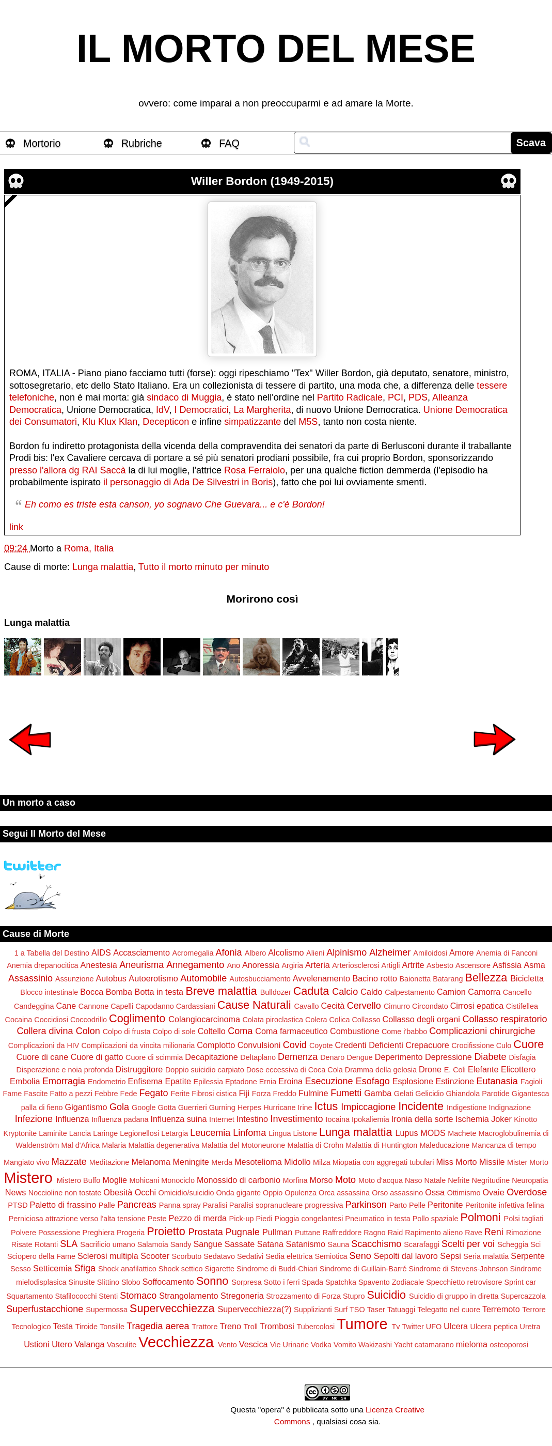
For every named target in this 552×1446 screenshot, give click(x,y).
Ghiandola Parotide (478, 1093)
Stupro (354, 1296)
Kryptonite (20, 1133)
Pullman (277, 1232)
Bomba (119, 991)
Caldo (371, 991)
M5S (308, 422)
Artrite (413, 965)
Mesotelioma (258, 1161)
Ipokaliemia (370, 1119)
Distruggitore (139, 1069)
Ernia (268, 1082)
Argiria (292, 965)
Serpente (528, 1255)
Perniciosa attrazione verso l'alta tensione (77, 1218)
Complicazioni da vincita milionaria (138, 1045)
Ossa (435, 1192)
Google (143, 1107)
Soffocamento (168, 1281)
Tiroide (86, 1326)
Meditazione (109, 1162)
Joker (501, 1119)
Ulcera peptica (494, 1326)
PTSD (17, 1205)
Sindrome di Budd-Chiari (277, 1269)
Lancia (80, 1133)
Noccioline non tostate (65, 1193)
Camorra (484, 991)
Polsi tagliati (524, 1218)
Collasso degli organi (421, 1019)
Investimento (296, 1119)
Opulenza (301, 1193)
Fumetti (345, 1093)
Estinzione (454, 1081)
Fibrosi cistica (214, 1093)
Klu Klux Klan (109, 422)
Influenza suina (179, 1119)
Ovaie (493, 1192)
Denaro (332, 1057)
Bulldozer (275, 992)
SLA (68, 1244)
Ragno (374, 1232)
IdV (162, 410)
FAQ (229, 143)
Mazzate (69, 1162)
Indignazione (510, 1107)
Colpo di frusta (127, 1031)
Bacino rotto (375, 978)
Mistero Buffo (79, 1180)
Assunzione (74, 979)
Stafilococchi (76, 1296)
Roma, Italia (89, 548)
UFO (433, 1326)
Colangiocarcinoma (204, 1019)
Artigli (390, 965)
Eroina (290, 1081)
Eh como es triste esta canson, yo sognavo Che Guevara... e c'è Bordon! (175, 504)
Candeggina (34, 1006)
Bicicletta (527, 978)
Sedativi (250, 1256)
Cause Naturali (254, 1004)
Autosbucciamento (259, 979)
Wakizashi (375, 1345)
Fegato (153, 1093)
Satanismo (305, 1244)
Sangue (207, 1244)
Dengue (359, 1057)
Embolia (25, 1081)
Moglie (114, 1180)
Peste (157, 1218)
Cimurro (397, 1006)
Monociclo (178, 1180)
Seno (360, 1256)
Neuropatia (530, 1180)
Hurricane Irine (287, 1107)
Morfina (294, 1180)
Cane (66, 1005)
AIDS (101, 952)
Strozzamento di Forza (303, 1296)
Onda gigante (238, 1193)
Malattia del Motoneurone (243, 1145)
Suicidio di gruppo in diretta (454, 1296)
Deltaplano (258, 1057)
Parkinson (366, 1204)
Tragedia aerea (158, 1326)
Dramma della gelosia (381, 1070)
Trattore (205, 1326)
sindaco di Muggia (184, 397)
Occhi (145, 1192)
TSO (357, 1309)
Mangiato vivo (27, 1162)
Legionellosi (139, 1133)
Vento (227, 1345)
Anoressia (260, 965)
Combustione (354, 1031)
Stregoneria (242, 1295)
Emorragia (63, 1081)
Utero (62, 1344)
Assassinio (30, 978)
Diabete (490, 1057)
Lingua (280, 1133)
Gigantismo (86, 1107)
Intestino (252, 1119)
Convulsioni (259, 1045)
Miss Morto (456, 1161)
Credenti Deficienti (369, 1045)
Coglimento (137, 1018)
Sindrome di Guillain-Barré (363, 1269)
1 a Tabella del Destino (51, 953)
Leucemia (210, 1133)
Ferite (180, 1093)
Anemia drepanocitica (42, 965)
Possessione (59, 1232)
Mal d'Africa (80, 1145)
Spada (312, 1282)
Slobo (130, 1282)
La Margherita (262, 410)
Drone (430, 1069)
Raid (395, 1232)
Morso (321, 1180)
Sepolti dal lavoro (406, 1255)
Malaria (114, 1145)
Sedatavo (219, 1256)
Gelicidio (429, 1093)
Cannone (93, 1006)
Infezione (34, 1119)
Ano (233, 965)
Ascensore (473, 965)
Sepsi (450, 1255)
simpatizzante (252, 422)
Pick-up (241, 1218)
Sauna (339, 1244)
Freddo (284, 1093)
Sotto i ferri (282, 1282)
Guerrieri (192, 1107)
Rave (473, 1232)
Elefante (483, 1069)
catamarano (434, 1345)
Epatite (178, 1081)
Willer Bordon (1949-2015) (262, 181)
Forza (261, 1093)
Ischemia (472, 1119)
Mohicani (145, 1180)
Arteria (317, 965)
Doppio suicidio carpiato (204, 1070)
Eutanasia (497, 1081)
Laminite (53, 1133)
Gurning (222, 1107)
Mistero (28, 1178)
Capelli (122, 1006)
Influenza (72, 1119)
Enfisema (145, 1081)
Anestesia (99, 965)
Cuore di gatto (97, 1057)
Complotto (216, 1045)
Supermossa (107, 1309)
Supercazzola (523, 1296)
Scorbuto (187, 1256)
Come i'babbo (404, 1031)
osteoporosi (509, 1345)
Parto (398, 1205)
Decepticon (166, 422)
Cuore (528, 1044)
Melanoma (150, 1161)
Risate (22, 1244)
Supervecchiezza (172, 1308)
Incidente (421, 1106)
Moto (345, 1180)
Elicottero (518, 1069)
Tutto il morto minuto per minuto (203, 567)
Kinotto (525, 1119)
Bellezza (486, 977)
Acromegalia (193, 953)
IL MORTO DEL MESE (276, 48)
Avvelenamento (321, 978)
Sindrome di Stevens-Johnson (458, 1269)
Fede (128, 1093)
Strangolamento (188, 1295)
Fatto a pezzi (71, 1093)
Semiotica (330, 1256)
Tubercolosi (315, 1326)
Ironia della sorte (422, 1119)
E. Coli (455, 1070)
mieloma (471, 1344)
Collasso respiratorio (504, 1019)
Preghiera (99, 1232)
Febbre (106, 1093)
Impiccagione (368, 1107)
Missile (491, 1161)
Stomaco (138, 1295)
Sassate (240, 1244)
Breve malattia (221, 990)
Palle (107, 1205)
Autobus (111, 978)
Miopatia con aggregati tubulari (383, 1162)
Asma (534, 965)
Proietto (166, 1231)
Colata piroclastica (272, 1020)
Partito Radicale (350, 397)
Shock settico (181, 1269)
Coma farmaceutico (291, 1031)
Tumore (362, 1324)
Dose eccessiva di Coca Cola (294, 1070)
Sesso (20, 1269)
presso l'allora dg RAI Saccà (67, 470)
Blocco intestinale (49, 992)
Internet (221, 1119)
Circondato (430, 1006)
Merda (221, 1162)
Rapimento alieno (434, 1232)
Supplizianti (313, 1309)
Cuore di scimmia (154, 1057)
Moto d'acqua (380, 1180)
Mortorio (42, 143)
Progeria (131, 1232)
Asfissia (507, 965)
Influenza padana (119, 1119)
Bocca (91, 991)
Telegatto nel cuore (448, 1309)
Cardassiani (195, 1006)
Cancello (517, 992)
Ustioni (36, 1344)
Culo (504, 1045)
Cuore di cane (43, 1057)
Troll (251, 1326)
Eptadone (241, 1082)
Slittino (108, 1282)
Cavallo (306, 1006)
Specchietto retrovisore (464, 1282)
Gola (119, 1107)
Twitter (412, 1326)
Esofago (373, 1081)
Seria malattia (486, 1256)
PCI (395, 397)
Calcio (345, 992)
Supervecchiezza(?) (255, 1309)
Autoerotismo (153, 978)
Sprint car (520, 1282)
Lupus (407, 1132)
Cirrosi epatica (476, 1005)
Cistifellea (522, 1006)
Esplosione (412, 1081)
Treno (230, 1326)
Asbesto (440, 965)
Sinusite (82, 1282)
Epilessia (208, 1082)
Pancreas (136, 1204)
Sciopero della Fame (41, 1256)
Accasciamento (141, 952)
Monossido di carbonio (238, 1180)
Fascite (36, 1093)
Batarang (448, 979)
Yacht (403, 1345)
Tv (395, 1326)
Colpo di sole (173, 1031)
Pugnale (243, 1232)
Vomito (345, 1345)
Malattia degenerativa (163, 1145)
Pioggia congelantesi (309, 1218)
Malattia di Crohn (315, 1145)
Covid (295, 1045)
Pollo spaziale (436, 1218)
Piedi (264, 1218)
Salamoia (152, 1244)
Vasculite (121, 1345)
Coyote (321, 1045)
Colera (316, 1020)
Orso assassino (397, 1193)
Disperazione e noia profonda (65, 1070)
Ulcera (456, 1326)
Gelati (404, 1093)
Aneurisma (141, 965)
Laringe (105, 1133)
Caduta (311, 990)
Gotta (166, 1107)
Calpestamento (410, 992)
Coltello (212, 1031)
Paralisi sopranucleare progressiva (286, 1205)
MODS (433, 1132)
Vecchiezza (176, 1342)
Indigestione (467, 1107)
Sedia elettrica (288, 1256)
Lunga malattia (102, 567)
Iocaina (338, 1119)
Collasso (366, 1020)
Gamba (377, 1093)
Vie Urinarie (289, 1345)
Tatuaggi (401, 1309)
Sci (535, 1244)
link (16, 527)
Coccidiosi (51, 1020)
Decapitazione (211, 1057)
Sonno (212, 1280)
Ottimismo (464, 1193)
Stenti (108, 1296)
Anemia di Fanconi (507, 953)
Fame (12, 1093)
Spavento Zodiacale (391, 1282)
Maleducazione (444, 1145)
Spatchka (340, 1282)
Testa (63, 1326)
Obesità (117, 1192)
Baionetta (415, 979)
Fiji (244, 1093)
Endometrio (107, 1082)
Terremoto (501, 1309)
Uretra (530, 1326)
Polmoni (481, 1217)
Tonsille (112, 1326)
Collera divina (45, 1031)
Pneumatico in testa (377, 1218)
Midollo (297, 1161)
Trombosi (277, 1326)
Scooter (154, 1255)
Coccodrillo (88, 1020)
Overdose (527, 1192)
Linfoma (249, 1133)
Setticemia (52, 1268)
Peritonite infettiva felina (504, 1205)
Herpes (249, 1107)
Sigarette (219, 1269)
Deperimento (399, 1057)
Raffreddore (341, 1232)
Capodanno (154, 1006)
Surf (341, 1309)
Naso (413, 1180)
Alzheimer (390, 952)
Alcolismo (286, 952)
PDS (418, 397)
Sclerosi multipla (107, 1255)
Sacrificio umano (107, 1244)
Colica (339, 1020)
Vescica (253, 1344)
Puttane (308, 1232)
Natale (435, 1180)
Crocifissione (472, 1045)
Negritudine (491, 1180)
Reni (493, 1232)
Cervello (364, 1006)
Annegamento (195, 965)
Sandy (181, 1244)
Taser (376, 1309)
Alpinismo (346, 952)
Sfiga (85, 1268)
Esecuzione (329, 1081)
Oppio (272, 1193)
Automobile (203, 978)
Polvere (23, 1232)
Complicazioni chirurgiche (482, 1031)
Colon (88, 1031)
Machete (462, 1133)
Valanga (89, 1344)
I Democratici (202, 410)
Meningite (190, 1161)
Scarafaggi (421, 1244)
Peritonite (445, 1204)
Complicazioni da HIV (44, 1045)
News (15, 1192)
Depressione (448, 1057)
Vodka (321, 1345)
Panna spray (180, 1205)
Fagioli (531, 1082)
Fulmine (313, 1093)
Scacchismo (376, 1244)
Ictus (326, 1106)
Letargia (174, 1133)
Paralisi (215, 1205)
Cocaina (19, 1020)
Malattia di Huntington (381, 1145)
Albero (255, 953)
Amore (461, 952)
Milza (321, 1162)
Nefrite (458, 1180)
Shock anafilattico (127, 1269)
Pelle (417, 1205)
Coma (240, 1031)
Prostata (205, 1232)
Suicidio (386, 1294)
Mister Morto (527, 1162)
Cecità (332, 1005)
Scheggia (512, 1244)
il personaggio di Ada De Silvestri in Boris (188, 482)
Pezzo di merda (198, 1218)
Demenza (298, 1057)
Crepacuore (427, 1045)
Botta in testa (159, 991)
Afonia (229, 952)
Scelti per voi (468, 1244)
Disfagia (522, 1057)
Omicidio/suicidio (186, 1193)
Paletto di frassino (63, 1204)
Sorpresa (246, 1282)
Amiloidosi (430, 953)
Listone (305, 1133)
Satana (270, 1244)
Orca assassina (344, 1193)
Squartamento (29, 1296)
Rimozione (523, 1232)
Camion (451, 991)
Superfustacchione (44, 1309)
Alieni (315, 953)
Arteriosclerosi (355, 965)
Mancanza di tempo (504, 1145)
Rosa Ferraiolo (254, 470)
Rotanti (46, 1244)
